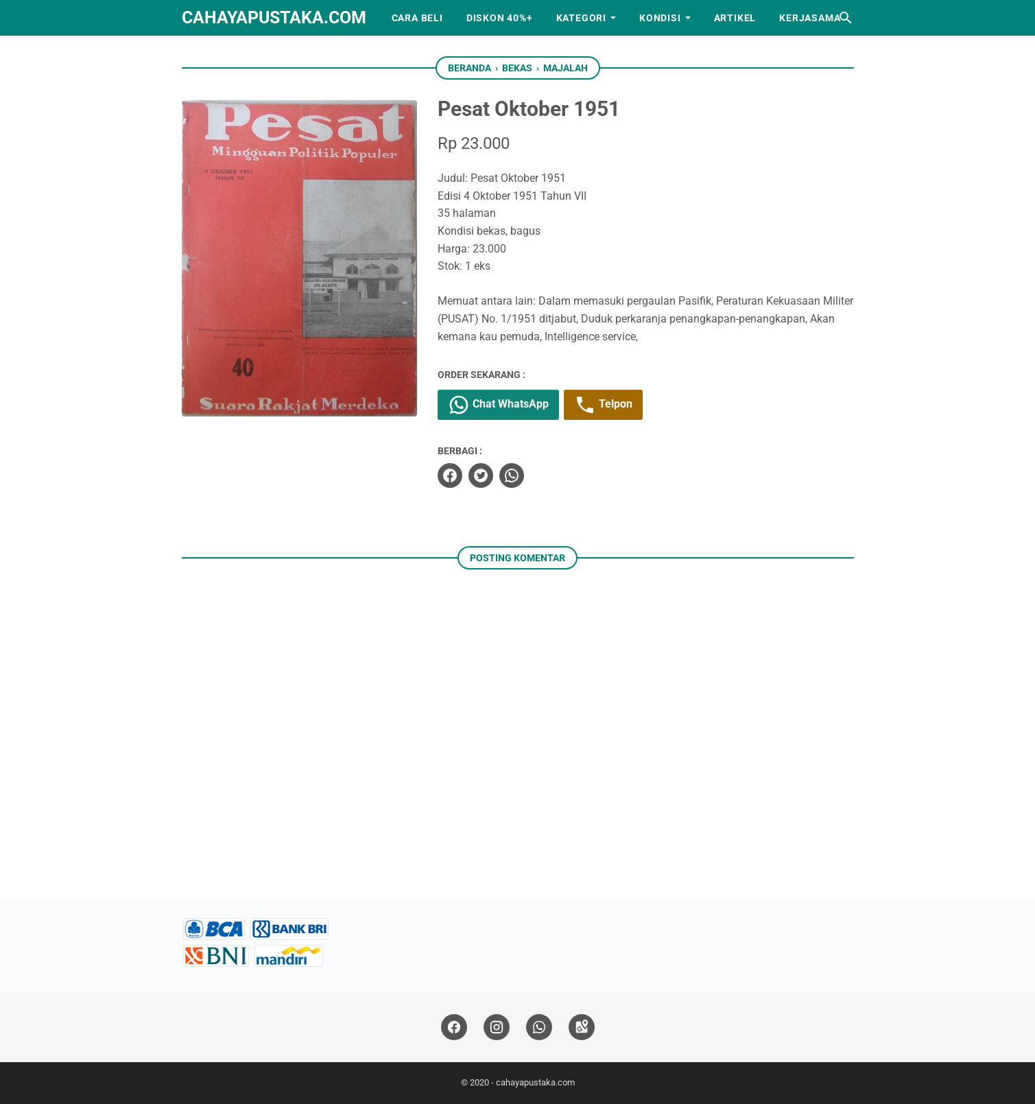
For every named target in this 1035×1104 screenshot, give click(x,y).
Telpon (603, 405)
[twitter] (480, 475)
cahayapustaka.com (274, 17)
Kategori (581, 17)
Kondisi (660, 17)
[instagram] (497, 1027)
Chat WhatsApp (498, 405)
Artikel (735, 17)
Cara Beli (417, 17)
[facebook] (450, 475)
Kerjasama (809, 17)
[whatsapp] (511, 475)
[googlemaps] (582, 1027)
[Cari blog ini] (845, 18)
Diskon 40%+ (499, 17)
